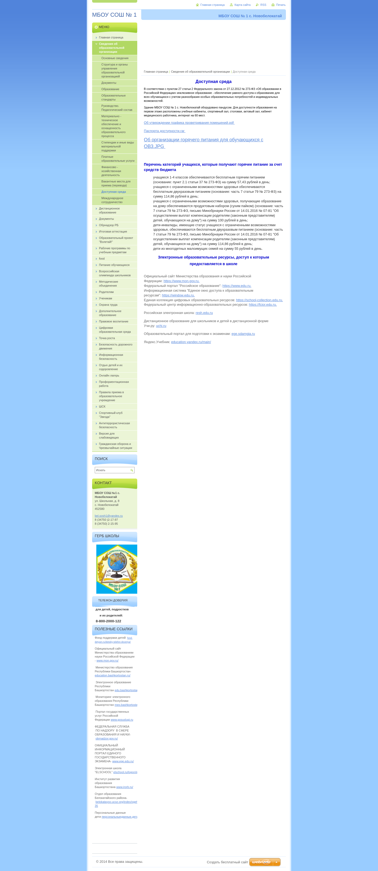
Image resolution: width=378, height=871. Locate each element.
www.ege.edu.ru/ (123, 761)
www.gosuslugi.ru (122, 719)
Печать (281, 4)
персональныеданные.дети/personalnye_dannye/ (134, 816)
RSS (263, 4)
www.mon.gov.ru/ (108, 660)
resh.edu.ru (204, 313)
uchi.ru (161, 326)
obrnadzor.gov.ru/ (107, 738)
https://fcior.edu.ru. (263, 305)
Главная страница (156, 71)
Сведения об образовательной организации (200, 71)
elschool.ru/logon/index (128, 772)
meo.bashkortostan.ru (129, 704)
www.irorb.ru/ (124, 787)
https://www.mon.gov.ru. (182, 281)
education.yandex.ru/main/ (191, 342)
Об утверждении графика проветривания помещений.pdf (189, 123)
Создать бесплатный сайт (227, 862)
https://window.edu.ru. (178, 295)
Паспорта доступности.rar (165, 131)
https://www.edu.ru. (236, 286)
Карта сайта (242, 4)
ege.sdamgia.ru (243, 334)
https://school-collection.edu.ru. (259, 300)
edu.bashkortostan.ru (128, 690)
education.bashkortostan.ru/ (112, 675)
